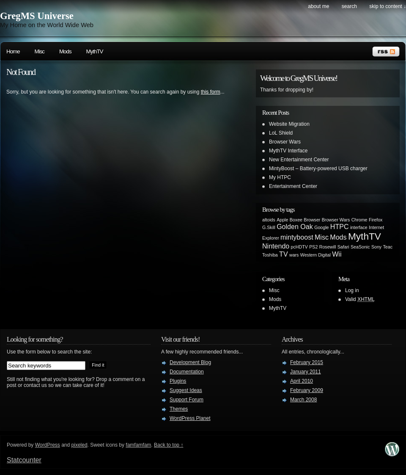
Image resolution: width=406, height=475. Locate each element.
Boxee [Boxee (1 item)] (296, 219)
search (349, 6)
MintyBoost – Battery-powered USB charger (318, 168)
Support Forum (186, 400)
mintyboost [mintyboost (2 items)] (296, 237)
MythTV (94, 51)
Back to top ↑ (168, 445)
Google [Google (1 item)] (321, 227)
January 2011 (305, 372)
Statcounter (24, 460)
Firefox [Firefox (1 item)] (376, 219)
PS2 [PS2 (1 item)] (313, 246)
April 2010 (301, 381)
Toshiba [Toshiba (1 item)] (270, 254)
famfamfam (138, 445)
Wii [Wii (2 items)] (336, 254)
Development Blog (190, 362)
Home (13, 51)
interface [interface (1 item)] (359, 227)
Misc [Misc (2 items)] (322, 237)
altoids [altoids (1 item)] (268, 219)
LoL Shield (281, 133)
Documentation (187, 372)
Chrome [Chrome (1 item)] (359, 219)
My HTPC (280, 177)
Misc (39, 51)
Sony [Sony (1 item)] (376, 246)
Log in (352, 290)
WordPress (47, 445)
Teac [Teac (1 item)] (388, 246)
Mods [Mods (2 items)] (338, 237)
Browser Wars (285, 142)
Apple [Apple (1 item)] (282, 219)
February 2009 (306, 390)
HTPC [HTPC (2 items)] (339, 226)
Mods (65, 51)
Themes (179, 409)
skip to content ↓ (387, 6)
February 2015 (306, 362)
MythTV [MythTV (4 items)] (364, 236)
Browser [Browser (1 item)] (312, 219)
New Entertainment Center (299, 160)
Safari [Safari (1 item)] (343, 246)
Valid (360, 299)
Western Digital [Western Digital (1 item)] (315, 254)
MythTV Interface (288, 151)
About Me (318, 6)
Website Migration (289, 124)
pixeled (79, 445)
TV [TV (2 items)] (283, 254)
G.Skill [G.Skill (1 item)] (268, 227)
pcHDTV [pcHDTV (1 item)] (299, 246)
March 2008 (303, 400)
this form (210, 92)
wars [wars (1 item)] (294, 254)
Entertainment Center (293, 186)
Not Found (20, 72)
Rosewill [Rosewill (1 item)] (327, 246)
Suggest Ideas (186, 390)
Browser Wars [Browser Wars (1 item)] (336, 219)
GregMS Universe (37, 16)
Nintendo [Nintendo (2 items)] (275, 246)
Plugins (178, 381)
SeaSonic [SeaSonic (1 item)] (360, 246)
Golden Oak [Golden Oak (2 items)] (295, 226)
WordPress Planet (190, 418)
